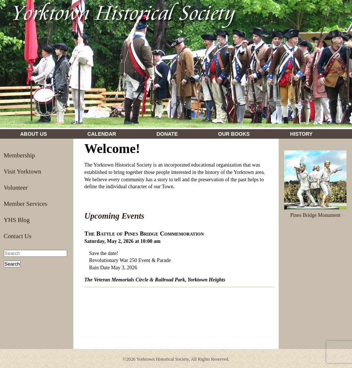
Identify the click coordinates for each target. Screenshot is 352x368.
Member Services (25, 203)
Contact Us (18, 236)
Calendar (101, 134)
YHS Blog (17, 219)
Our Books (234, 134)
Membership (19, 155)
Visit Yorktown (22, 171)
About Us (33, 134)
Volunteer (15, 187)
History (301, 134)
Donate (167, 134)
